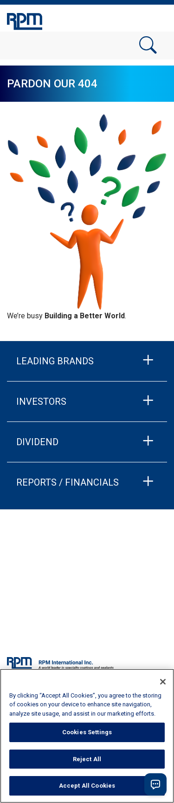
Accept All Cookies (87, 785)
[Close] (163, 681)
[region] (87, 736)
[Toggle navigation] (155, 20)
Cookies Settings (87, 732)
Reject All (87, 759)
